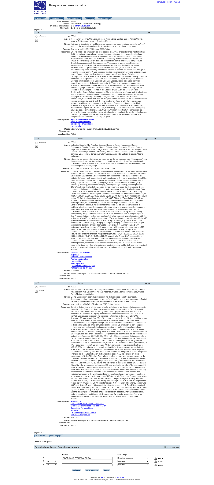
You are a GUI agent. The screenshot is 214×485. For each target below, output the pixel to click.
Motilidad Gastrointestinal (81, 257)
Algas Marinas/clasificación (82, 119)
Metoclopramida (77, 263)
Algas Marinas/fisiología (81, 122)
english (169, 2)
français (177, 2)
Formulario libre (173, 447)
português (161, 2)
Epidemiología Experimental (84, 412)
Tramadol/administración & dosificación (87, 403)
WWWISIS (120, 477)
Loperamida (76, 261)
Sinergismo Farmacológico (82, 124)
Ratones (74, 410)
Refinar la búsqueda (82, 26)
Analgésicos (76, 401)
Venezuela (76, 126)
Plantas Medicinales (79, 259)
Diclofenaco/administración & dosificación (88, 406)
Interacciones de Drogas (81, 252)
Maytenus (75, 254)
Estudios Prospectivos (80, 415)
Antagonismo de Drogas (81, 268)
